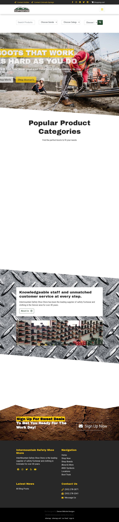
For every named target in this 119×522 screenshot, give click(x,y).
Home (64, 455)
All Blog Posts (22, 489)
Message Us (69, 497)
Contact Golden (21, 2)
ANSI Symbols (68, 468)
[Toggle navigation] (102, 9)
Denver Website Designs (65, 511)
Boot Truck (66, 474)
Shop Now (66, 458)
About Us (26, 311)
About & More (68, 465)
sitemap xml (56, 518)
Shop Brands (67, 461)
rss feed (65, 518)
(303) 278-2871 (70, 489)
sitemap (48, 518)
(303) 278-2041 (70, 493)
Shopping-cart (98, 2)
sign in (71, 518)
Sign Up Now (91, 426)
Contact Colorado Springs (42, 2)
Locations (66, 471)
